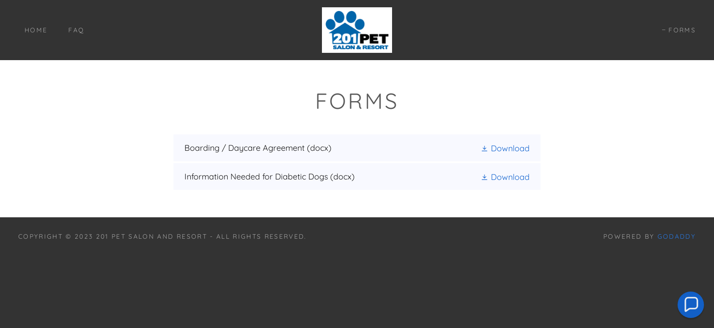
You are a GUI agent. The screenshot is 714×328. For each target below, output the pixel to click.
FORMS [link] (682, 30)
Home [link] (36, 30)
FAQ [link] (76, 30)
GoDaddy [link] (677, 236)
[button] (505, 148)
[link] (357, 29)
